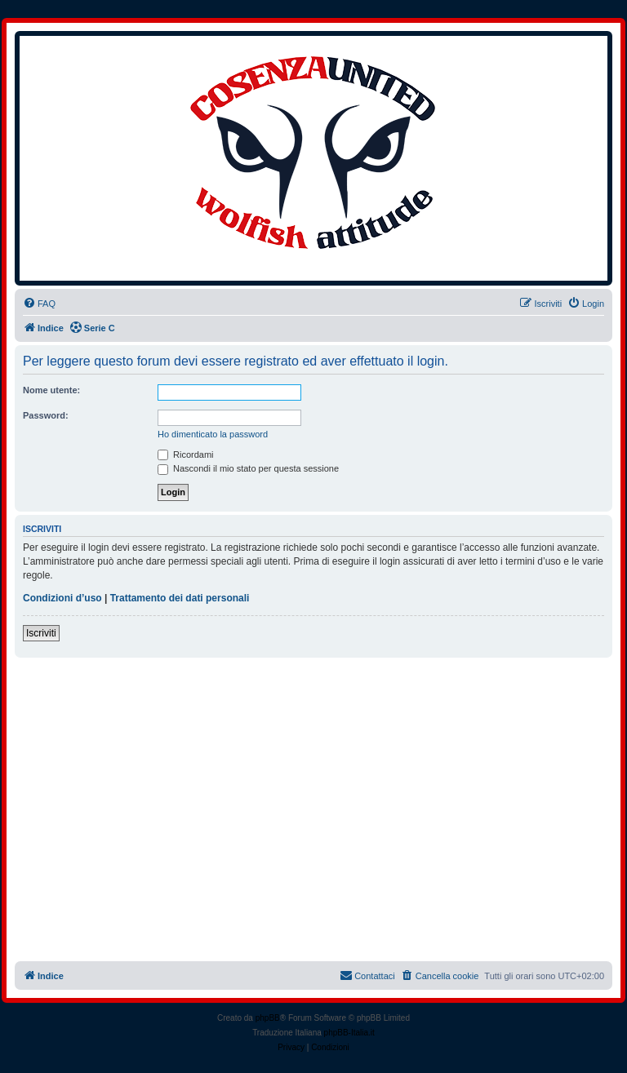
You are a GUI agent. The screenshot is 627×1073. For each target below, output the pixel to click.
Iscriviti (41, 633)
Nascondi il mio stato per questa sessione (248, 468)
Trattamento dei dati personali (180, 598)
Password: (46, 415)
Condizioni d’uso (62, 598)
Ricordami (186, 454)
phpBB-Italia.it (349, 1032)
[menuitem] (39, 303)
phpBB (268, 1017)
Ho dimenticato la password (213, 434)
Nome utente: (51, 390)
